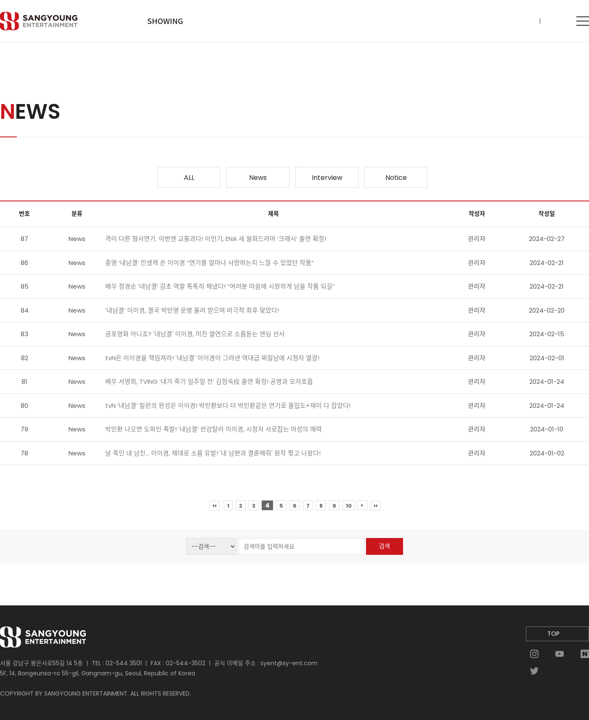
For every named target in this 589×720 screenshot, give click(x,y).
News (258, 177)
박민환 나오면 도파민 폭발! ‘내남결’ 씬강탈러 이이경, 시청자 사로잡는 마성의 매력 (213, 429)
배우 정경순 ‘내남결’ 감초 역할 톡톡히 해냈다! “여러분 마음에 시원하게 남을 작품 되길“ (220, 286)
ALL (189, 177)
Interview (327, 177)
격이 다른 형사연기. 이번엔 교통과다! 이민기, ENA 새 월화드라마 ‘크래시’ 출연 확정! (215, 238)
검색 (384, 546)
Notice (396, 177)
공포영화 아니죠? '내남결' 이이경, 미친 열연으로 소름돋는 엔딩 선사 (195, 333)
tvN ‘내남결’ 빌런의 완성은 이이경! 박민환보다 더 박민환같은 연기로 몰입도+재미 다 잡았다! (227, 405)
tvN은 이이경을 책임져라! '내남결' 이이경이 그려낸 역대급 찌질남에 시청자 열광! (212, 357)
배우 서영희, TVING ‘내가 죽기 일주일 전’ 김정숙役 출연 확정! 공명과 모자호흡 (209, 381)
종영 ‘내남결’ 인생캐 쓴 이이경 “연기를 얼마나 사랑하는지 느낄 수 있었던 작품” (209, 262)
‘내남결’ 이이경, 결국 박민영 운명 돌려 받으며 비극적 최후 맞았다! (192, 310)
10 (349, 506)
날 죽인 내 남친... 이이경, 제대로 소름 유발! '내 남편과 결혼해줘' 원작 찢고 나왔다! (213, 453)
